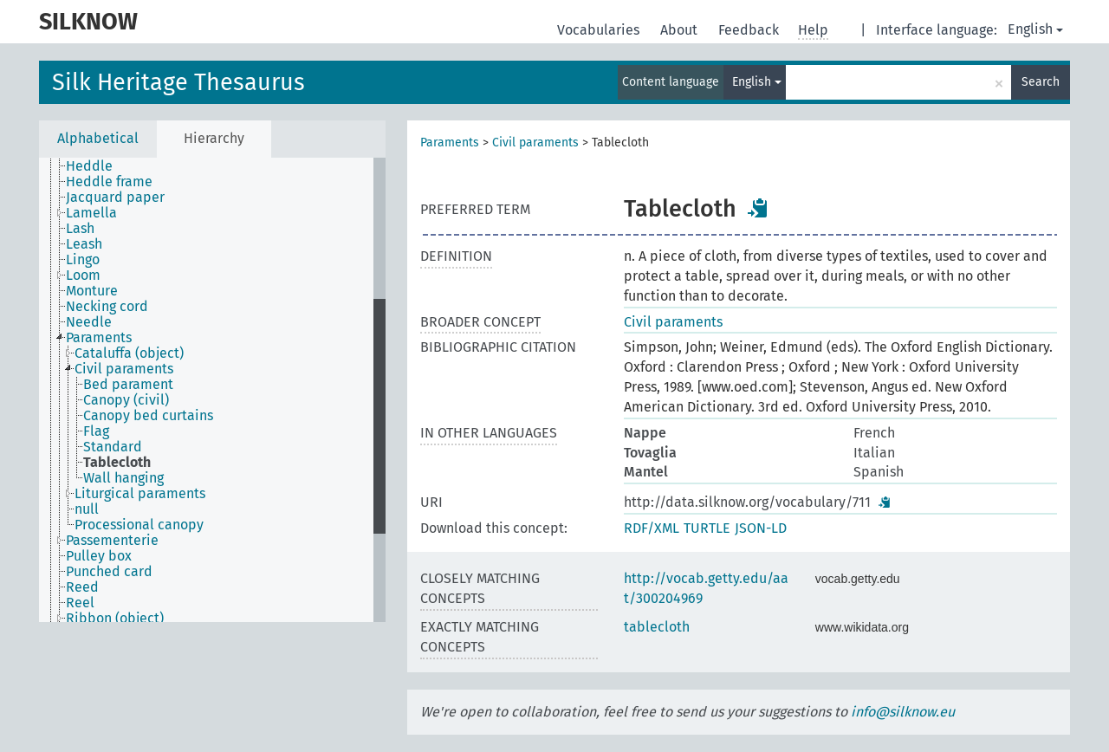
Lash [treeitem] (80, 229)
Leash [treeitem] (84, 244)
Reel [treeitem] (80, 603)
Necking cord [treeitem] (107, 306)
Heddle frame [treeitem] (109, 182)
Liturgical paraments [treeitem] (140, 494)
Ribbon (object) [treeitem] (115, 618)
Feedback (750, 30)
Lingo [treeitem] (83, 260)
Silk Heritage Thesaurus (178, 82)
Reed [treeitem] (82, 587)
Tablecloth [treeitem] (117, 462)
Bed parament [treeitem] (128, 384)
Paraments (449, 142)
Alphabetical (98, 138)
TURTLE (707, 528)
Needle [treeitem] (89, 322)
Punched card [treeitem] (109, 572)
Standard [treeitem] (112, 447)
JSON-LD (761, 528)
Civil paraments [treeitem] (124, 369)
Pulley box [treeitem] (99, 556)
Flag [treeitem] (96, 431)
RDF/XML (651, 528)
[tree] (212, 390)
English (1035, 29)
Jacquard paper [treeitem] (115, 197)
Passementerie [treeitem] (112, 540)
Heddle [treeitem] (89, 166)
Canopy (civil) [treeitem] (126, 400)
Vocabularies (600, 30)
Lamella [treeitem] (91, 213)
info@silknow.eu (903, 711)
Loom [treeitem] (83, 275)
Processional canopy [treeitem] (139, 525)
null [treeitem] (87, 509)
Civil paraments (535, 142)
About (680, 30)
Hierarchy (214, 138)
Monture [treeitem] (92, 291)
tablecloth (657, 627)
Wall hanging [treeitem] (123, 478)
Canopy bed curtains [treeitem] (148, 416)
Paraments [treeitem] (99, 338)
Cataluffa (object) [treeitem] (129, 353)
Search (1040, 82)
